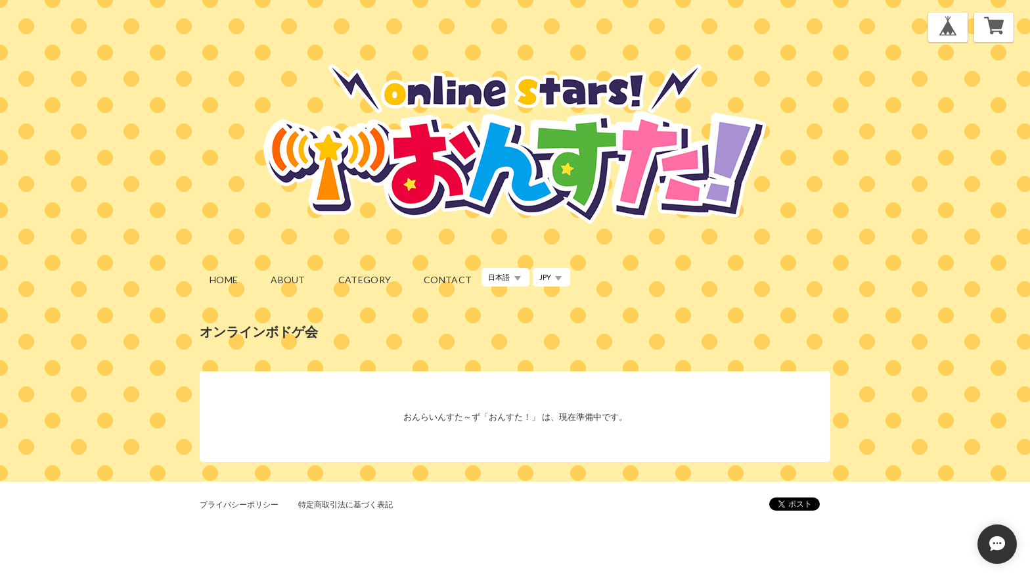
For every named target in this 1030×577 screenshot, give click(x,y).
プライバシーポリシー (239, 504)
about (288, 279)
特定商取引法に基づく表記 (345, 504)
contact (448, 279)
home (224, 279)
